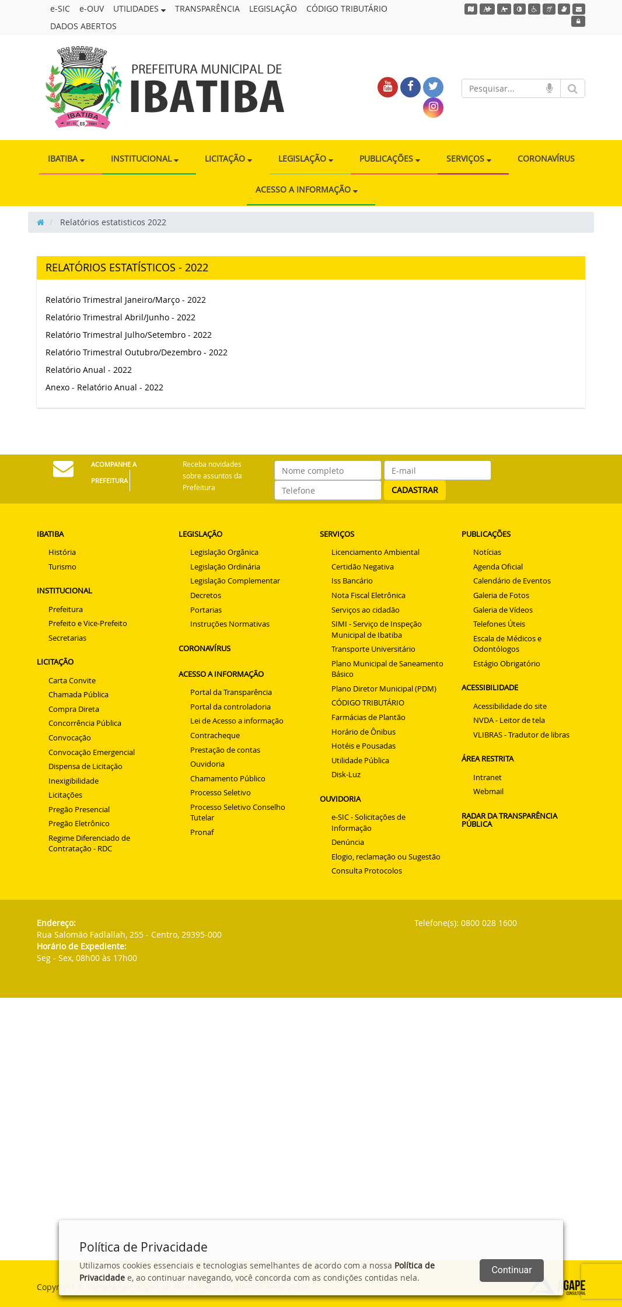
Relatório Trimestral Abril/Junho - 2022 (120, 317)
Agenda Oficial (498, 566)
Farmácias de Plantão (368, 717)
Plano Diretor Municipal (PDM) (383, 688)
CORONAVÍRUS (546, 158)
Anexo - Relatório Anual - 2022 (104, 387)
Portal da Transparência (231, 692)
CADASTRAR (415, 489)
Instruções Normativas (230, 623)
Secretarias (67, 637)
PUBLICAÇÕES (389, 158)
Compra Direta (73, 709)
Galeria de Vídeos (503, 609)
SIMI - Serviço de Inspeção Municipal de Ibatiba (376, 629)
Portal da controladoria (230, 706)
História (62, 552)
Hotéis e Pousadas (363, 745)
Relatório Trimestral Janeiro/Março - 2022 (126, 299)
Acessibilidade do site (510, 706)
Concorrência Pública (84, 723)
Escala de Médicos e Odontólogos (507, 644)
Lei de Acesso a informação (237, 720)
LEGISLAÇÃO (273, 8)
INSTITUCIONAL (145, 158)
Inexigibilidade (73, 780)
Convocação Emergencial (91, 752)
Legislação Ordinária (225, 566)
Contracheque (215, 735)
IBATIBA (66, 158)
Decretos (205, 595)
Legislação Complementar (235, 580)
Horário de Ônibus (363, 731)
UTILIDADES (139, 8)
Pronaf (202, 832)
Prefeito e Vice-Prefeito (87, 623)
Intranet (487, 777)
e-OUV (91, 8)
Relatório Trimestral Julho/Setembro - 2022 (129, 334)
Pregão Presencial (79, 809)
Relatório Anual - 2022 (89, 369)
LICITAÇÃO (228, 158)
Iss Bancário (352, 580)
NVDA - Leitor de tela (509, 720)
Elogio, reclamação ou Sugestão (386, 856)
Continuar (511, 1269)
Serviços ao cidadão (365, 609)
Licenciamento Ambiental (375, 552)
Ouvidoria (207, 764)
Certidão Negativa (362, 566)
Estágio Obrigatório (506, 663)
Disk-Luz (346, 774)
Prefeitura (65, 609)
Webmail (488, 791)
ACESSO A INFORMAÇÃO (307, 189)
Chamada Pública (78, 694)
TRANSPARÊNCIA (207, 8)
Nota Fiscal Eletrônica (368, 595)
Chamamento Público (227, 778)
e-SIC (60, 8)
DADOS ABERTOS (83, 26)
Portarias (206, 609)
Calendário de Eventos (512, 580)
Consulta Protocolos (366, 870)
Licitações (65, 794)
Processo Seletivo (220, 792)
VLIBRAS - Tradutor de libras (521, 734)
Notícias (487, 552)
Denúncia (347, 842)
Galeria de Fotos (501, 595)
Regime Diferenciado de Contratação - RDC (89, 843)
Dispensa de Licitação (85, 766)
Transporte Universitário (373, 649)
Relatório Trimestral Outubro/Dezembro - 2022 (137, 352)
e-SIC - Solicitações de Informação (368, 822)
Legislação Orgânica (224, 552)
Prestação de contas (225, 750)
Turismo (62, 566)
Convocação (69, 737)
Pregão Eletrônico (79, 823)
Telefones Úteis (499, 623)
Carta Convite (72, 680)
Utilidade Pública (360, 760)
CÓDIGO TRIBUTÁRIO (346, 8)
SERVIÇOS (468, 158)
